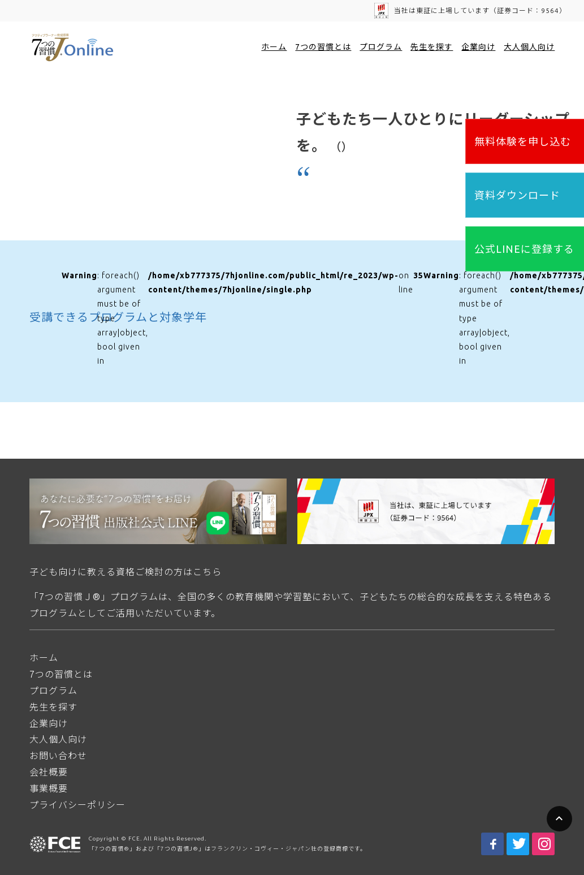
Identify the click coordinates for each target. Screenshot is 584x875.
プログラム (381, 47)
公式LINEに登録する (524, 249)
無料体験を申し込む (522, 141)
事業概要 (48, 788)
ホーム (274, 47)
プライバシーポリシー (77, 805)
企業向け (478, 47)
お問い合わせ (58, 756)
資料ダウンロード (517, 195)
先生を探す (431, 47)
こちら (207, 572)
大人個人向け (529, 47)
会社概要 (48, 772)
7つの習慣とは (323, 47)
